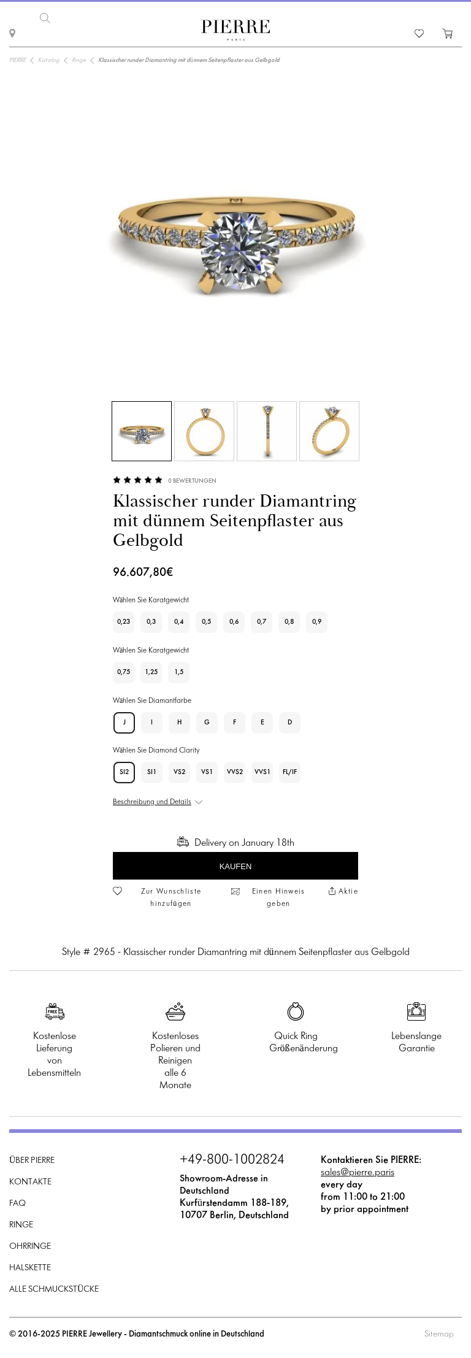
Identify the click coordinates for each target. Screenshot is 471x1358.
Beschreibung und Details (152, 802)
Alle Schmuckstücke (54, 1290)
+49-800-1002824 (232, 1160)
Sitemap (439, 1334)
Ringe (21, 1225)
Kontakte (30, 1182)
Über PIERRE (32, 1161)
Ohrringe (30, 1247)
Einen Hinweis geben (278, 898)
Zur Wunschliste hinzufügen (171, 898)
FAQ (17, 1204)
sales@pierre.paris (357, 1172)
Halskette (30, 1268)
